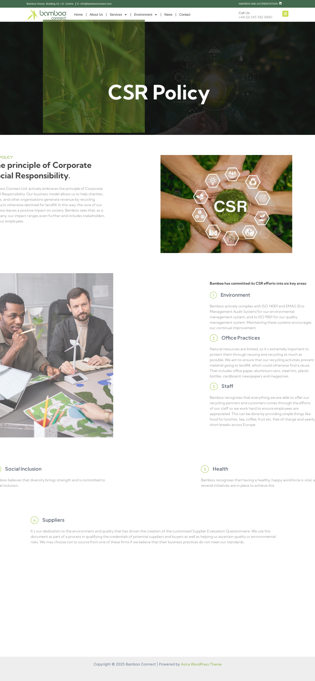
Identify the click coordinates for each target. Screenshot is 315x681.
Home (78, 14)
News (168, 14)
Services (118, 14)
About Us (96, 14)
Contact (184, 14)
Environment (146, 14)
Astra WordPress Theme (201, 664)
